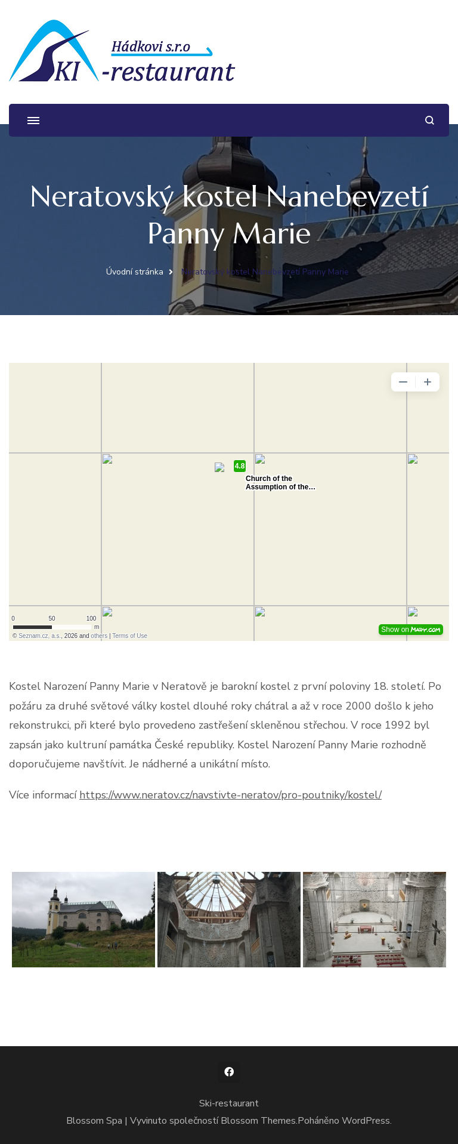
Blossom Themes (258, 1120)
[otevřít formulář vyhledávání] (429, 120)
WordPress (366, 1120)
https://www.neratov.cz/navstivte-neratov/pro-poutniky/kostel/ (230, 795)
